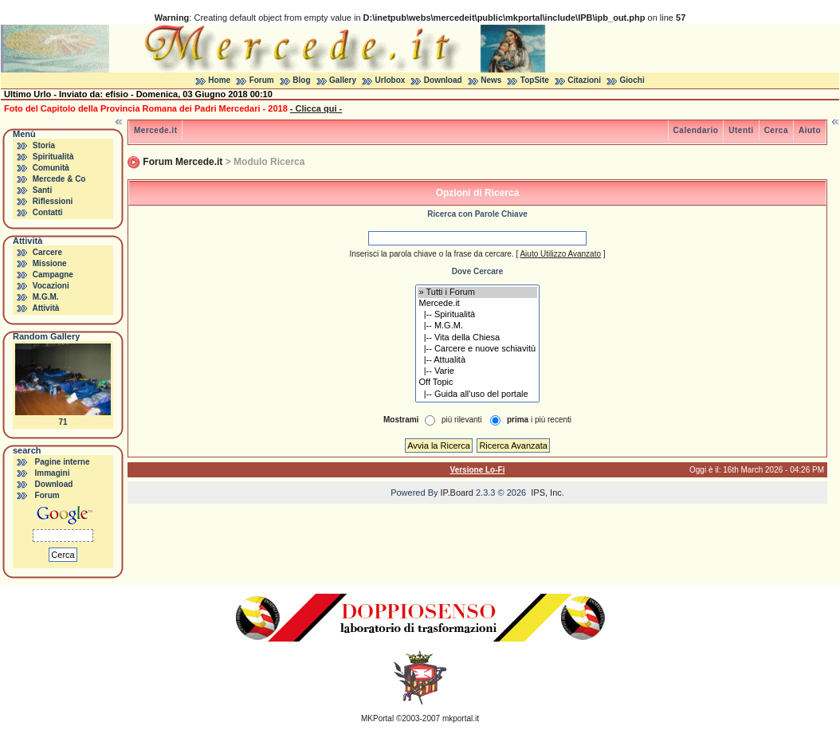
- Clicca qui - (316, 108)
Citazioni (584, 80)
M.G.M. (46, 296)
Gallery (342, 80)
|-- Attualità (478, 360)
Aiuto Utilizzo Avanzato (560, 253)
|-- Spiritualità (478, 314)
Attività (45, 308)
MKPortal (377, 718)
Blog (301, 80)
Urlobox (390, 80)
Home (219, 80)
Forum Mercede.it (182, 161)
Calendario (696, 130)
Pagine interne (62, 461)
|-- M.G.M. (478, 326)
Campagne (53, 274)
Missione (50, 263)
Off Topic (478, 382)
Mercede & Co (59, 179)
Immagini (52, 473)
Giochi (632, 80)
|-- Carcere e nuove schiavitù (478, 349)
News (491, 80)
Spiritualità (53, 156)
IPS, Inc (546, 492)
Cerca (776, 130)
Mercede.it (155, 130)
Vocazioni (51, 285)
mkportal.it (460, 718)
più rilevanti (462, 419)
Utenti (740, 130)
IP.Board (457, 492)
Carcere (47, 252)
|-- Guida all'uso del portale (478, 394)
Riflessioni (53, 201)
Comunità (51, 167)
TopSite (534, 80)
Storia (44, 145)
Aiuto (810, 130)
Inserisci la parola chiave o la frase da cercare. (431, 253)
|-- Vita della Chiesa (478, 337)
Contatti (48, 212)
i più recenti (539, 419)
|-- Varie (478, 371)
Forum (261, 80)
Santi (42, 190)
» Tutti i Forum (478, 292)
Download (443, 80)
